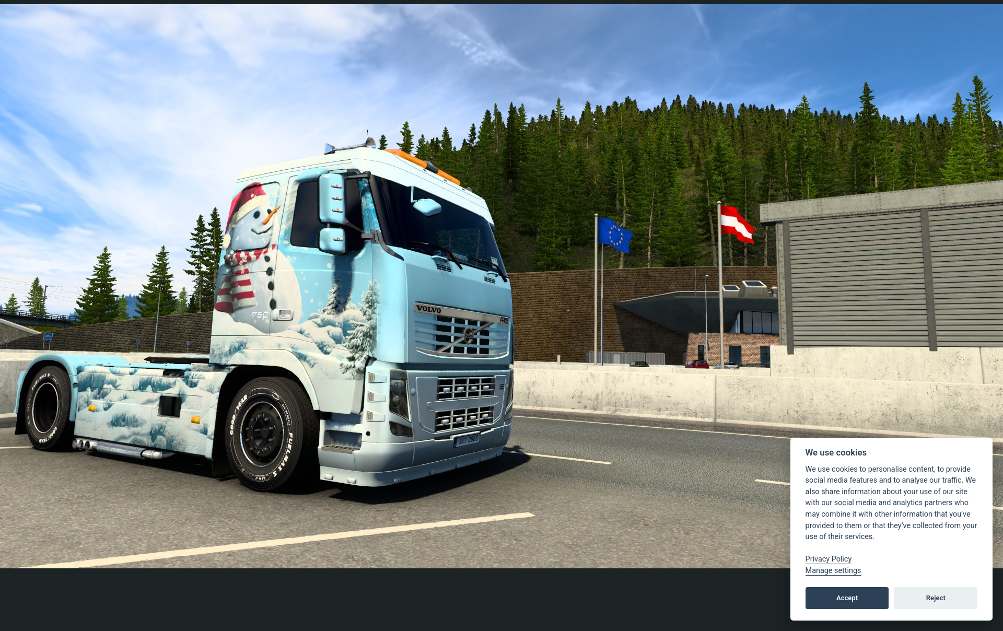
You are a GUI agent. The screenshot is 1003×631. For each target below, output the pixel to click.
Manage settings (833, 570)
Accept (847, 598)
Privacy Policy (829, 559)
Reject (936, 598)
